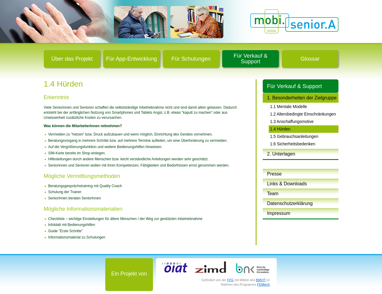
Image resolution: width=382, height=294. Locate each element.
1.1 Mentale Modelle (288, 106)
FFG (230, 280)
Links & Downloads (287, 183)
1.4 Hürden (280, 129)
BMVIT (260, 280)
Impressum (278, 213)
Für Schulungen (191, 59)
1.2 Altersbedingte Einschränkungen (303, 114)
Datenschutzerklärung (290, 203)
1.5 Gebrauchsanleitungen (294, 136)
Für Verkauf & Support (250, 58)
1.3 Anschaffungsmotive (292, 121)
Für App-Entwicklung (131, 59)
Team (273, 193)
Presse (274, 173)
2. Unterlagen (281, 153)
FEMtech (263, 284)
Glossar (310, 59)
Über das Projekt (71, 59)
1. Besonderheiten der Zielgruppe (302, 97)
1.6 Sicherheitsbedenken (293, 143)
